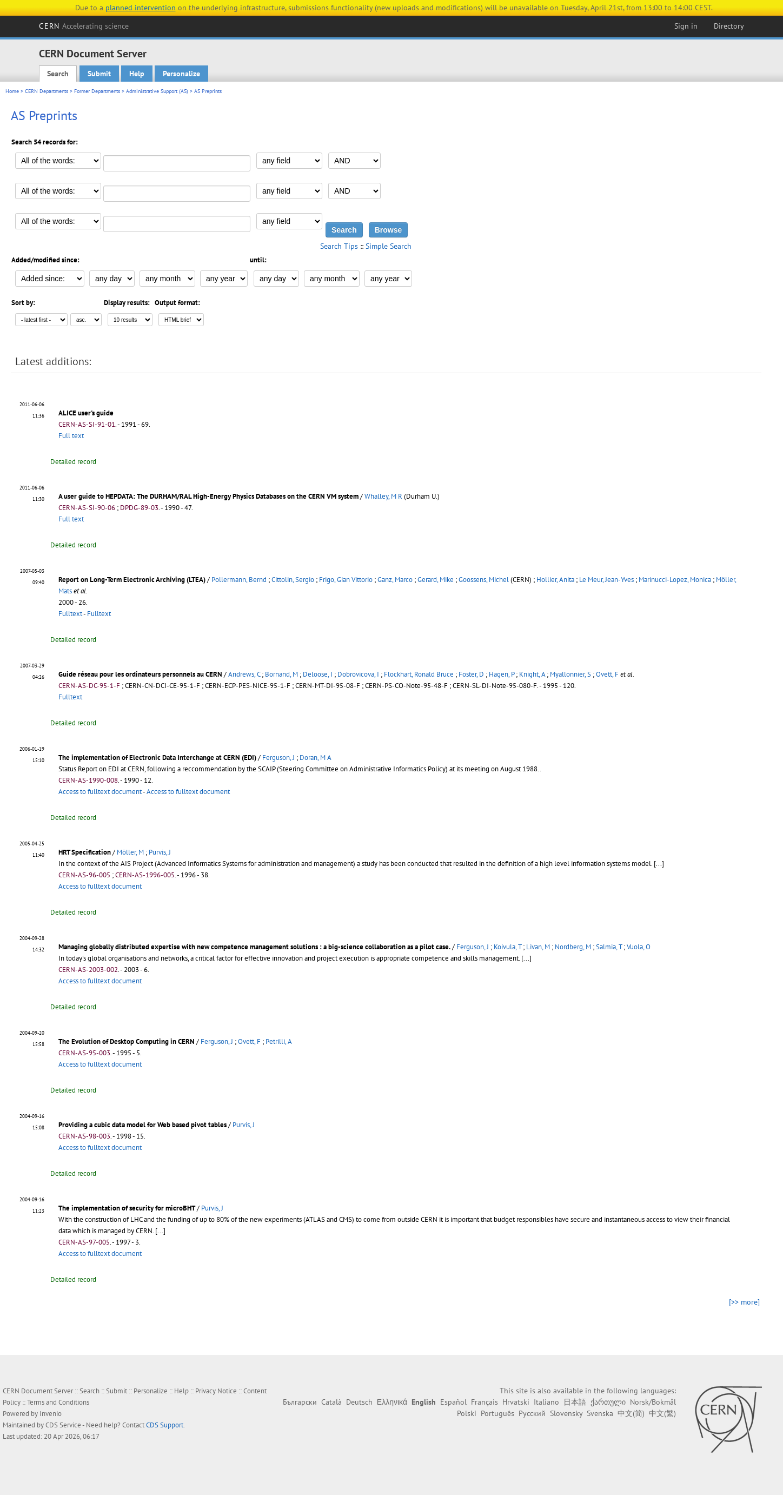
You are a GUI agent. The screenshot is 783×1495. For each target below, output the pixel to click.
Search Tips (339, 246)
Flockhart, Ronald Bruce (419, 674)
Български (300, 1402)
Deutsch (359, 1402)
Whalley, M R (383, 496)
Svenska (600, 1413)
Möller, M (130, 852)
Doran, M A (315, 757)
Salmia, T (609, 946)
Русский (532, 1413)
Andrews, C (244, 674)
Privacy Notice (216, 1390)
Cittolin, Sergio (292, 579)
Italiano (546, 1402)
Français (484, 1402)
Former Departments (97, 91)
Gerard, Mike (435, 579)
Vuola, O (639, 946)
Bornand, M (281, 674)
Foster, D (471, 674)
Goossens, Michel (484, 579)
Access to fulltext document (100, 791)
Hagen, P (501, 674)
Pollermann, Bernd (239, 579)
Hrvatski (515, 1402)
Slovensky (566, 1413)
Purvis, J (160, 852)
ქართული (608, 1402)
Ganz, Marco (395, 579)
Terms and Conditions (58, 1402)
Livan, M (538, 946)
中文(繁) (662, 1413)
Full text (71, 435)
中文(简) (631, 1413)
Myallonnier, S (570, 674)
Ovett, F (607, 674)
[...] (659, 863)
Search (58, 73)
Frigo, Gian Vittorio (346, 579)
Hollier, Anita (555, 579)
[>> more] (744, 1302)
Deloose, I (318, 674)
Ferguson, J (278, 757)
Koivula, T (507, 946)
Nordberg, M (573, 946)
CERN (84, 26)
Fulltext (70, 613)
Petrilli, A (279, 1041)
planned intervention (140, 7)
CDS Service (63, 1425)
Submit (99, 73)
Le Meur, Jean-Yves (606, 579)
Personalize (181, 73)
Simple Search (389, 246)
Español (453, 1402)
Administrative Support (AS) (157, 91)
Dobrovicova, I (358, 674)
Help (136, 73)
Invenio (50, 1413)
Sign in (686, 26)
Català (331, 1402)
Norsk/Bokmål (653, 1402)
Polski (466, 1413)
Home (12, 91)
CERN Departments (46, 91)
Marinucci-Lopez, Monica (675, 579)
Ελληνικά (392, 1402)
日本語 (574, 1402)
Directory (729, 26)
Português (497, 1413)
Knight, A (532, 674)
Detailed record (73, 461)
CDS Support (164, 1425)
